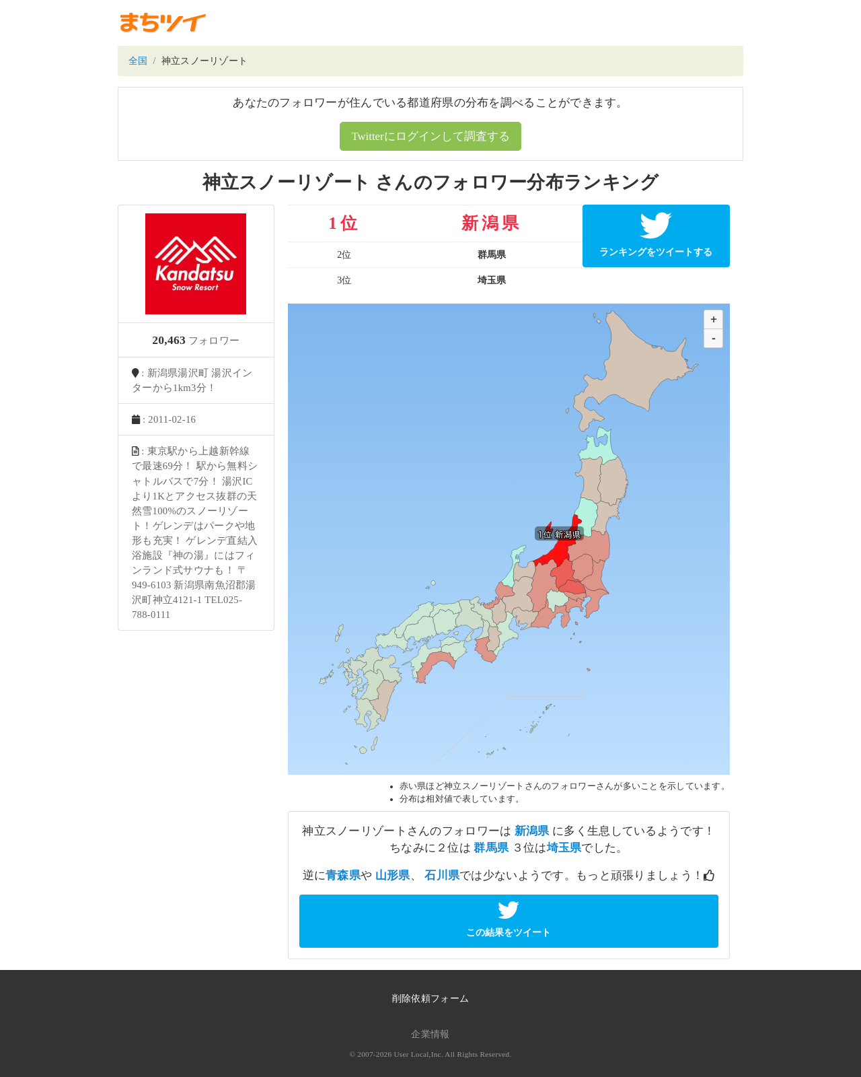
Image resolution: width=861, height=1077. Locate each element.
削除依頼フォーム (430, 999)
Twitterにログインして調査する (430, 136)
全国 (138, 61)
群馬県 (491, 847)
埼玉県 (564, 847)
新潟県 (532, 831)
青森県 (343, 875)
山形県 (392, 875)
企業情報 (430, 1034)
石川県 (441, 875)
